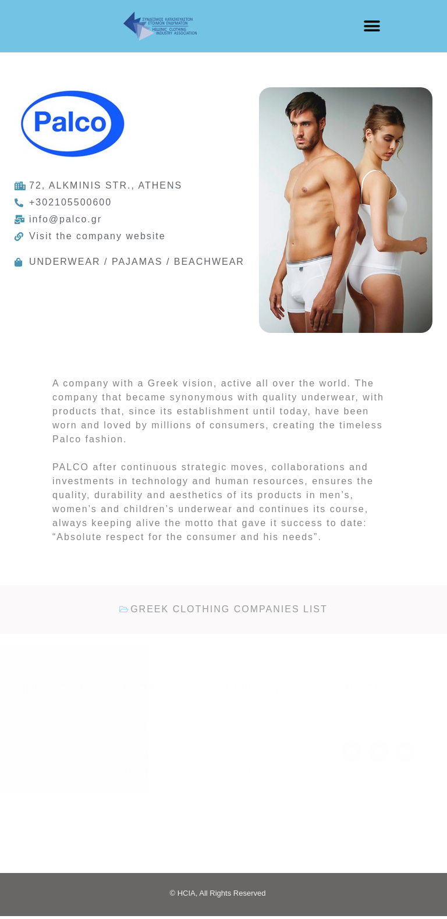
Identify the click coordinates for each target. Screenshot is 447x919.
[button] (372, 26)
